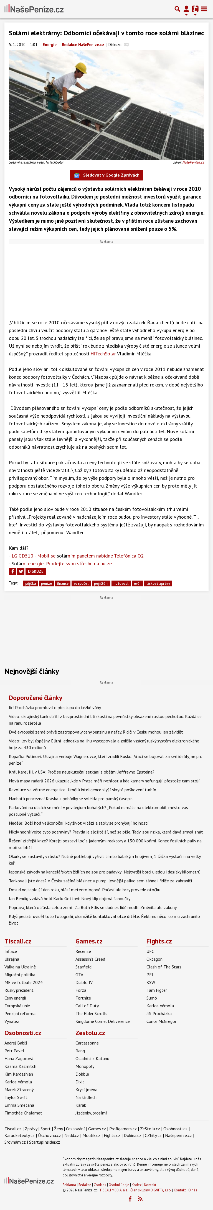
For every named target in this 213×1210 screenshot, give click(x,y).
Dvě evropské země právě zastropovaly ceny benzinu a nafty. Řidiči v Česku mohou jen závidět (96, 732)
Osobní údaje (119, 1185)
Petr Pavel (14, 1050)
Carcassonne (87, 1043)
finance (63, 583)
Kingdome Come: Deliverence (102, 1021)
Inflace (10, 951)
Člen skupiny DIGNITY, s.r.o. (150, 1190)
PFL (150, 974)
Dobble (82, 1074)
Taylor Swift (15, 1097)
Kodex (137, 1185)
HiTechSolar (102, 353)
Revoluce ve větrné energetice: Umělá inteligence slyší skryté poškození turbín (82, 789)
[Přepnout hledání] (177, 9)
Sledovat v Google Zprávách (107, 175)
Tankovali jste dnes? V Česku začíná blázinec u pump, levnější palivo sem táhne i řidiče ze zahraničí (100, 880)
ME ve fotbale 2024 (23, 982)
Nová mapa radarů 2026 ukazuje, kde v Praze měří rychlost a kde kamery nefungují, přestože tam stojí (104, 781)
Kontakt (150, 1185)
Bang (80, 1050)
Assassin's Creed (90, 959)
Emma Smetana (19, 1105)
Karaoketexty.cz (19, 1135)
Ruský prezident (19, 990)
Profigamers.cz (123, 1128)
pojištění (101, 583)
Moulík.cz (91, 1135)
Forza (80, 990)
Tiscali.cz (17, 941)
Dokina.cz (132, 1135)
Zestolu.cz (90, 1032)
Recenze (83, 951)
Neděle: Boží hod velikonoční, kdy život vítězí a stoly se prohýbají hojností (79, 823)
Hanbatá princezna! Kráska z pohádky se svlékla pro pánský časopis (71, 798)
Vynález (11, 1021)
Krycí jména (86, 1089)
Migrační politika (19, 974)
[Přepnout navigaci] (186, 9)
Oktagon (154, 959)
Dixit (79, 1082)
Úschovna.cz (49, 1135)
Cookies (100, 1185)
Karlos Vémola (160, 1005)
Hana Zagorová (18, 1058)
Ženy (58, 1128)
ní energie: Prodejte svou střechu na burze (62, 563)
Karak (80, 1105)
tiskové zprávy (158, 583)
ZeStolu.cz (150, 1128)
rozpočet (81, 583)
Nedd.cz (71, 1135)
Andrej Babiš (15, 1043)
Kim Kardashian (18, 1074)
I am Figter (156, 990)
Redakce (84, 1185)
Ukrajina (11, 959)
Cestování (75, 1128)
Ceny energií (15, 998)
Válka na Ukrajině (20, 967)
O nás (192, 1190)
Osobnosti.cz (22, 1032)
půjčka (30, 583)
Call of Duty (87, 1005)
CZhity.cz (153, 1135)
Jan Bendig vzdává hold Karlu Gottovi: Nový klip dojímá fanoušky (69, 898)
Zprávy (31, 1128)
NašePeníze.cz (193, 162)
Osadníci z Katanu (92, 1058)
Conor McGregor (161, 1021)
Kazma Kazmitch (20, 1066)
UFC (150, 951)
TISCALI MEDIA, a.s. (113, 1190)
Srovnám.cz (15, 1142)
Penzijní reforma (20, 1013)
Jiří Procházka (159, 1013)
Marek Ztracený (19, 1089)
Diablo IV (84, 982)
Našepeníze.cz (178, 1135)
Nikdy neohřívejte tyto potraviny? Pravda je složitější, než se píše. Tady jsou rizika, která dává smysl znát (106, 832)
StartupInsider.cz (44, 1142)
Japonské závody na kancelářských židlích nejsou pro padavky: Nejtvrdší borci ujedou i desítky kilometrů (105, 872)
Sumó (151, 998)
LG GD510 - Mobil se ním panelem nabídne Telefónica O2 (78, 556)
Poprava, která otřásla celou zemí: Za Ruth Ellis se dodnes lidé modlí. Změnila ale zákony (93, 907)
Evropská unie (17, 1005)
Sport (45, 1128)
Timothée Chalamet (23, 1113)
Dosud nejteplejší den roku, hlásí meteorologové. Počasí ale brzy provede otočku (84, 889)
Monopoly (84, 1066)
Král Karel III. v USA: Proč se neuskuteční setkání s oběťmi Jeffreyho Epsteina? (81, 772)
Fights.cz (159, 941)
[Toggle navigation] (204, 9)
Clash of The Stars (163, 967)
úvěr (137, 583)
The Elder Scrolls (91, 1013)
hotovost (121, 583)
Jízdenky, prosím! (91, 1113)
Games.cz (89, 941)
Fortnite (83, 998)
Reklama (69, 1185)
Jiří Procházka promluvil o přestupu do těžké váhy (55, 707)
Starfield (83, 967)
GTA (79, 974)
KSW (150, 982)
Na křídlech (86, 1097)
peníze (46, 583)
